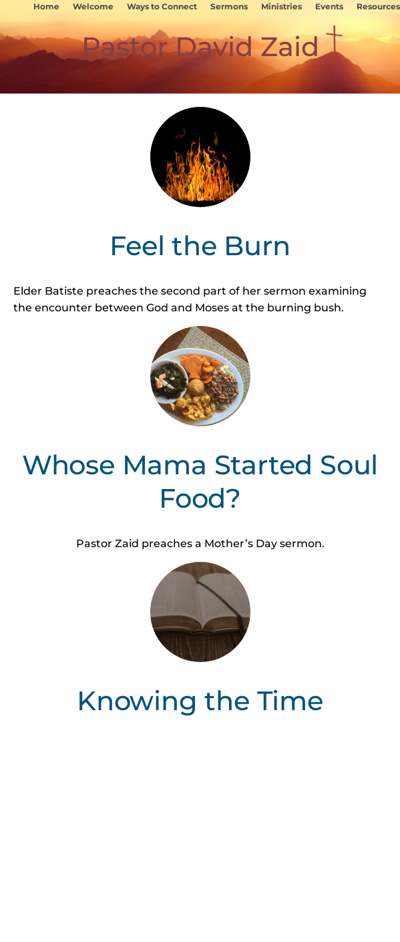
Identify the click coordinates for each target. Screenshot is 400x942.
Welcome (93, 6)
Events (329, 6)
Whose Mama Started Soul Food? (200, 481)
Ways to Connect (162, 6)
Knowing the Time (200, 700)
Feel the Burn (200, 245)
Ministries (281, 6)
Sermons (229, 6)
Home (46, 6)
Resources (378, 6)
